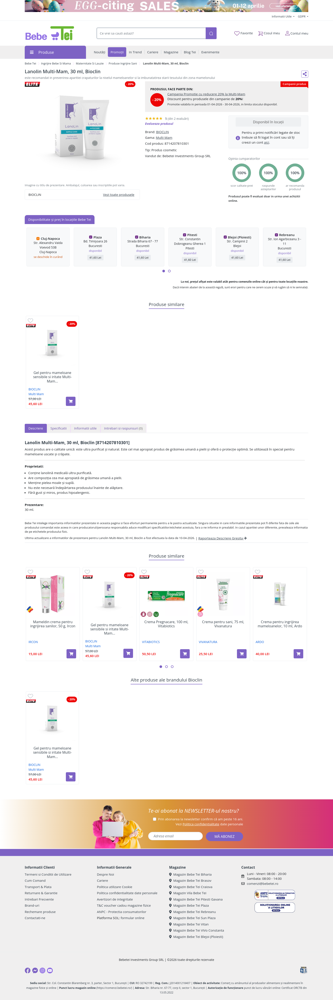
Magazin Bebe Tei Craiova (190, 887)
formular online (132, 918)
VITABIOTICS (151, 642)
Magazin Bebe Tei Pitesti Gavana (196, 899)
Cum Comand (35, 880)
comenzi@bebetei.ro (262, 883)
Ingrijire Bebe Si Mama (56, 63)
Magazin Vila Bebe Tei (187, 893)
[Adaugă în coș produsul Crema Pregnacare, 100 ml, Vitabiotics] (185, 653)
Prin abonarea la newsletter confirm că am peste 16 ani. (200, 819)
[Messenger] (35, 970)
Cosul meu (269, 32)
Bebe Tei (30, 63)
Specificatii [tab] (59, 428)
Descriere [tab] (35, 428)
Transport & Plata (38, 887)
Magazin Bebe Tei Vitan (189, 924)
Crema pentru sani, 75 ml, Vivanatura (223, 624)
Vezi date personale (209, 824)
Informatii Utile (282, 16)
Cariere (102, 880)
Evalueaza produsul (159, 124)
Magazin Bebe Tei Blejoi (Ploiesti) (196, 936)
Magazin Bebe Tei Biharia (190, 874)
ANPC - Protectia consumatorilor (121, 912)
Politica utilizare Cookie (114, 887)
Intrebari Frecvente (39, 899)
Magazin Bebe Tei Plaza (189, 905)
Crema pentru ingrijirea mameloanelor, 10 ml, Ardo (280, 624)
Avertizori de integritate (115, 899)
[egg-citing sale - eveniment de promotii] (166, 6)
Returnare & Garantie (41, 893)
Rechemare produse (40, 912)
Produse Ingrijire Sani (123, 63)
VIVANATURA (208, 642)
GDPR (302, 16)
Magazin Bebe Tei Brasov (190, 880)
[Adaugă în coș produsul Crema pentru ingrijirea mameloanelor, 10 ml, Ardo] (298, 653)
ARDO (260, 642)
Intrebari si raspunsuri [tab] (123, 428)
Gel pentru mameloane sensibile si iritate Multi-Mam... (52, 377)
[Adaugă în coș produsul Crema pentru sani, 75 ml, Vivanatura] (242, 653)
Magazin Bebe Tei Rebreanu (192, 912)
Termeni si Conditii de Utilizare (48, 874)
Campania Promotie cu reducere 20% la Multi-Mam (206, 94)
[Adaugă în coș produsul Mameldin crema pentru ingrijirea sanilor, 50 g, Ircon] (71, 653)
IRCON (33, 642)
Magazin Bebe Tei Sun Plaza (192, 918)
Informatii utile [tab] (85, 428)
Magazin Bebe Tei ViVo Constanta (196, 930)
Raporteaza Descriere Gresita (222, 538)
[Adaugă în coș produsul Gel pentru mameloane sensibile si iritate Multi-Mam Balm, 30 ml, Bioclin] (70, 401)
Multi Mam (164, 137)
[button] (163, 271)
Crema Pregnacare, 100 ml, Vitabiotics (166, 624)
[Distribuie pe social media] (304, 74)
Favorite (243, 33)
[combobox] (151, 33)
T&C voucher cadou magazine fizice (124, 905)
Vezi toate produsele (118, 194)
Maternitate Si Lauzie (90, 63)
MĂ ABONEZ (224, 836)
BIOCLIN (162, 132)
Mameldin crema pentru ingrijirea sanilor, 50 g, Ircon (52, 624)
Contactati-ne (35, 918)
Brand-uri (32, 905)
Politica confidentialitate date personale (127, 893)
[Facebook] (27, 970)
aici (266, 142)
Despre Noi (105, 874)
